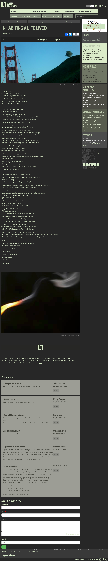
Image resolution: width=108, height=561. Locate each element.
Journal (13, 11)
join (40, 11)
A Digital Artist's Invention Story (92, 50)
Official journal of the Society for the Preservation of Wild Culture (20, 552)
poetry (85, 39)
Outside (44, 16)
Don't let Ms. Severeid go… (13, 415)
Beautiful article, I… (11, 399)
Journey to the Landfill (89, 77)
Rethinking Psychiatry (89, 75)
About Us (58, 11)
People (89, 559)
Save (4, 547)
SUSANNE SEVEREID (7, 358)
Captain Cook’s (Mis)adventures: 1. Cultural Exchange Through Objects (93, 52)
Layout (3, 539)
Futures (34, 16)
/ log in (44, 11)
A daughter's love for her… (13, 383)
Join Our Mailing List (84, 11)
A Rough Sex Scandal (89, 70)
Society (35, 11)
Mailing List (83, 559)
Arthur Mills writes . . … (12, 466)
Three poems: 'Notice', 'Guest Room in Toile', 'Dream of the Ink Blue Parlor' (93, 96)
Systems (66, 16)
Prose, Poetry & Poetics (14, 22)
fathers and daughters (93, 40)
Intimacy (40, 22)
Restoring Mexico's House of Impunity (94, 57)
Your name (4, 504)
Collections (86, 99)
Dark (88, 6)
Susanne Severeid (8, 33)
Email (3, 512)
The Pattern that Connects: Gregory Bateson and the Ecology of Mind (93, 80)
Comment (4, 519)
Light (91, 6)
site (40, 363)
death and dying (93, 39)
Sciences (56, 16)
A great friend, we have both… (15, 446)
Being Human (25, 16)
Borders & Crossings (67, 22)
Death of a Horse (88, 55)
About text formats (72, 534)
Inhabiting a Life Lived (89, 93)
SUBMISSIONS (69, 11)
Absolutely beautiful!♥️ (11, 430)
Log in (93, 559)
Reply (56, 391)
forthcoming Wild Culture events (92, 144)
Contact (77, 559)
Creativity (13, 16)
